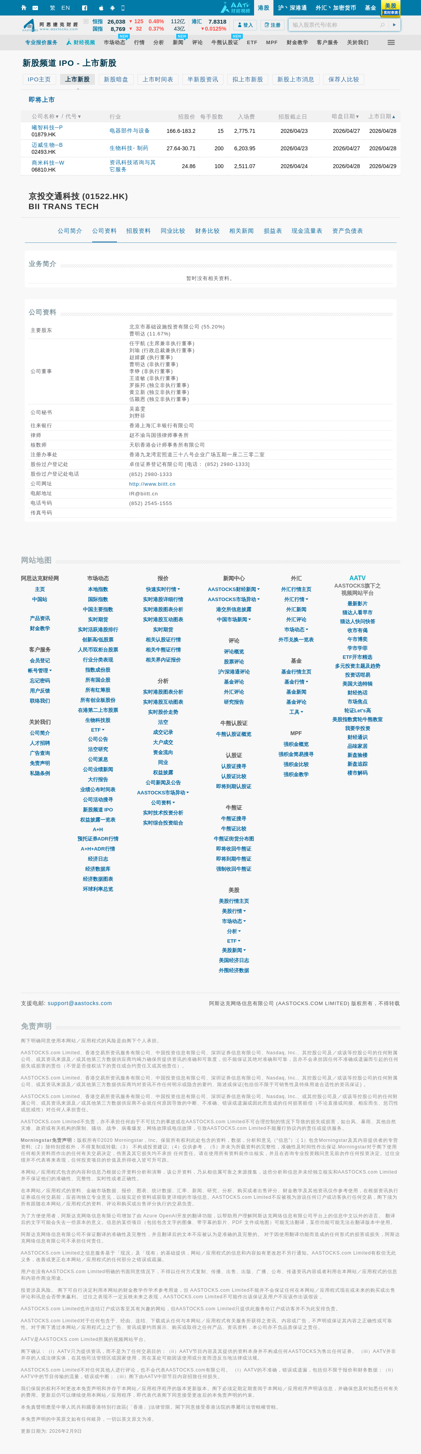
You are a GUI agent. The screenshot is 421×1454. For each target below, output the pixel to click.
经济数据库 (97, 869)
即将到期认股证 (233, 786)
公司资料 (163, 803)
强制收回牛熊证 (233, 869)
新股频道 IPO (98, 810)
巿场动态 (296, 629)
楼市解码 (357, 773)
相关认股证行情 (163, 640)
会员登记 (40, 660)
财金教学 (40, 628)
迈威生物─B (47, 145)
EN (66, 7)
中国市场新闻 (234, 619)
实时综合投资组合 (163, 823)
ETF (98, 730)
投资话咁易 (357, 675)
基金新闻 (296, 692)
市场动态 (234, 921)
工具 (296, 712)
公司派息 (98, 759)
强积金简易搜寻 (296, 754)
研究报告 (234, 702)
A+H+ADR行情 (98, 849)
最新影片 (357, 604)
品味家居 (357, 746)
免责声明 (40, 763)
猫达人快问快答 (357, 621)
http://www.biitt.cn (152, 484)
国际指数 (98, 599)
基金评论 (234, 682)
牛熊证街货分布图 (234, 839)
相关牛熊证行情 (163, 650)
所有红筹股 (97, 690)
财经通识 (357, 737)
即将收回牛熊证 (233, 849)
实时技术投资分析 (163, 813)
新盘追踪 (357, 764)
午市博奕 (357, 639)
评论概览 (234, 652)
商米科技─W (48, 163)
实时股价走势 (163, 712)
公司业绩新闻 (98, 769)
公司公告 (98, 739)
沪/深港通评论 (234, 672)
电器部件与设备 (130, 130)
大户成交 (163, 742)
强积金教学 (296, 774)
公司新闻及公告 (163, 782)
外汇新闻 (296, 609)
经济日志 (98, 859)
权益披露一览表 (97, 820)
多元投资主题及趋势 (357, 666)
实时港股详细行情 (163, 599)
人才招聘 (40, 743)
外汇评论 (234, 692)
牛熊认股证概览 (233, 734)
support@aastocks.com (80, 1003)
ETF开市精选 (358, 657)
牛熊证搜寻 (233, 819)
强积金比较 (296, 764)
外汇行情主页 (296, 589)
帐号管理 (40, 671)
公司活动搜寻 (98, 800)
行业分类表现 (98, 660)
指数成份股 (97, 670)
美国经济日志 (234, 960)
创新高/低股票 (98, 640)
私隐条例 (40, 773)
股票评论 (234, 662)
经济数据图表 (98, 879)
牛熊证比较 (233, 829)
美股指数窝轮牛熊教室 (357, 719)
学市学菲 (357, 648)
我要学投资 (357, 728)
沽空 (163, 722)
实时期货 (98, 619)
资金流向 (163, 752)
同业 (163, 762)
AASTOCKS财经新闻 (234, 589)
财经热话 (357, 693)
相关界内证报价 (163, 660)
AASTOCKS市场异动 (163, 793)
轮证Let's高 (357, 710)
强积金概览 (296, 744)
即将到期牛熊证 (233, 859)
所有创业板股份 (97, 700)
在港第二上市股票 (98, 710)
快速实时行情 (163, 589)
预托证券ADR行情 (98, 839)
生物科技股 (97, 720)
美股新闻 (234, 950)
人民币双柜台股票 (98, 650)
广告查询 (40, 753)
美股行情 (234, 911)
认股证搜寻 (233, 766)
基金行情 (296, 682)
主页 (40, 589)
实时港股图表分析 (163, 609)
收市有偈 (357, 630)
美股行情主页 (234, 901)
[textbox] (344, 25)
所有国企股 (97, 680)
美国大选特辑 (357, 684)
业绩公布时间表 (97, 789)
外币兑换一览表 (296, 640)
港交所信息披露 (233, 609)
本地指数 (98, 589)
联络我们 (40, 701)
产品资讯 (40, 618)
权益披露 (163, 772)
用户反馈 (40, 691)
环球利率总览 (98, 889)
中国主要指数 (98, 609)
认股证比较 (233, 776)
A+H (98, 829)
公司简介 (40, 733)
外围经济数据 (234, 970)
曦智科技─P (47, 127)
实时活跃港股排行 (98, 629)
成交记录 (163, 732)
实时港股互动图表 (163, 619)
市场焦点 (357, 702)
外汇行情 (296, 599)
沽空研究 (98, 749)
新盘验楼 (357, 755)
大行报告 (98, 779)
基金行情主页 (296, 672)
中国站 (39, 599)
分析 (234, 931)
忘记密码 (40, 681)
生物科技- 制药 (129, 148)
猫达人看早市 (357, 612)
